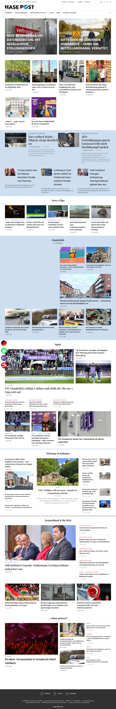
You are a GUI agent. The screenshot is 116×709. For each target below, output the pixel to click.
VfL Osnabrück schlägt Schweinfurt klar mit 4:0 (14, 437)
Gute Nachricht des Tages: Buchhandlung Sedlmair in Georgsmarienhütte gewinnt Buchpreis (97, 88)
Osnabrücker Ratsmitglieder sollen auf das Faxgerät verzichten (98, 266)
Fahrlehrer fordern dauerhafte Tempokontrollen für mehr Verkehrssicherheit (89, 605)
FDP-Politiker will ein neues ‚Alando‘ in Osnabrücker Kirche (57, 492)
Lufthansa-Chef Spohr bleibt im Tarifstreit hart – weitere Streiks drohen (63, 177)
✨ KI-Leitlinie (79, 2)
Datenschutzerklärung (58, 701)
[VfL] (4, 358)
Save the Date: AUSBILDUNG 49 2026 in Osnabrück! (43, 123)
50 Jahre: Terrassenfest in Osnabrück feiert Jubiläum (30, 661)
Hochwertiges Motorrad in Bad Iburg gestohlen (43, 328)
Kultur (51, 13)
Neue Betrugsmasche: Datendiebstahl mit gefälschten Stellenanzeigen (25, 42)
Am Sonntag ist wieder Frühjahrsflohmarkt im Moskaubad (97, 661)
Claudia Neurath (67, 52)
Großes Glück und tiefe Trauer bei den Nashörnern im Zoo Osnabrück (98, 627)
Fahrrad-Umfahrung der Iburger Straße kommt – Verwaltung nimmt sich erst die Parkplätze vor (85, 302)
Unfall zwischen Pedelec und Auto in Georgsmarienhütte (71, 667)
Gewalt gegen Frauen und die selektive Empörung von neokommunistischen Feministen (18, 496)
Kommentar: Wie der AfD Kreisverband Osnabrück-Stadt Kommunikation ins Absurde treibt (89, 505)
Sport (58, 13)
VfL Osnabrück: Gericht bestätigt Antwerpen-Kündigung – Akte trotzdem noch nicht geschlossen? (43, 439)
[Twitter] (107, 2)
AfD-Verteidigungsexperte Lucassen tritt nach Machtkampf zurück (95, 142)
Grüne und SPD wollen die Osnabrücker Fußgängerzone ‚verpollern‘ (87, 477)
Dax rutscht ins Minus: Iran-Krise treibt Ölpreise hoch (93, 552)
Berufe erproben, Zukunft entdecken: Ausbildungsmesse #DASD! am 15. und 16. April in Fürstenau (70, 331)
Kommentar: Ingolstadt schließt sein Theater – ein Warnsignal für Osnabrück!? (18, 506)
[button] (9, 1)
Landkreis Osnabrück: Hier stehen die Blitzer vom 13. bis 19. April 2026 (17, 329)
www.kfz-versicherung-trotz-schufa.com (79, 702)
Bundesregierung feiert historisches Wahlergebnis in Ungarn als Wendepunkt (94, 540)
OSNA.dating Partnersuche (33, 702)
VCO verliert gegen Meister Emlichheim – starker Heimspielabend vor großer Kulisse (72, 267)
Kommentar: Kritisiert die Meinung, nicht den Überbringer (90, 491)
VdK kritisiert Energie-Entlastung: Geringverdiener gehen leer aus (99, 177)
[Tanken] (4, 351)
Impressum (64, 2)
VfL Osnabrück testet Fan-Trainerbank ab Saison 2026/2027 (81, 441)
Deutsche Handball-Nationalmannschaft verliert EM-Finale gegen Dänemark (38, 404)
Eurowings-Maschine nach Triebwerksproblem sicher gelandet (78, 226)
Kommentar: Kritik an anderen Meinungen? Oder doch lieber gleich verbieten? (89, 462)
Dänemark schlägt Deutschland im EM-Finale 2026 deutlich (63, 403)
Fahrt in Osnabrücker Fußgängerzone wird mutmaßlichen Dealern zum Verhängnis (70, 88)
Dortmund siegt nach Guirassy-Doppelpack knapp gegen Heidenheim (15, 404)
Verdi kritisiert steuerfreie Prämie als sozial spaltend (93, 529)
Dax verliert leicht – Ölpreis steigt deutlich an (43, 140)
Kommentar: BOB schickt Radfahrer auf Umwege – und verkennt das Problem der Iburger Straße (18, 463)
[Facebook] (104, 2)
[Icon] (14, 211)
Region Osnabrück (21, 13)
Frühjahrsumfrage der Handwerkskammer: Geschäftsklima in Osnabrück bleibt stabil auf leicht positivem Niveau (72, 642)
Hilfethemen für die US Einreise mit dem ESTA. (54, 702)
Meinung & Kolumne (69, 13)
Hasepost (11, 52)
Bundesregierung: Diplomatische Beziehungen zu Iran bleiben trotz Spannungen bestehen (54, 605)
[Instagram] (110, 2)
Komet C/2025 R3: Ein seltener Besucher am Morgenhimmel (35, 225)
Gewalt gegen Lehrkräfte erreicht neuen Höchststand (56, 225)
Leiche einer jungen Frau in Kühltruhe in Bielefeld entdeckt (14, 225)
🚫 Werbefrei (87, 2)
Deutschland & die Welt (38, 13)
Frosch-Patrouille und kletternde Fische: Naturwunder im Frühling (99, 226)
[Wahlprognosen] (4, 343)
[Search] (110, 13)
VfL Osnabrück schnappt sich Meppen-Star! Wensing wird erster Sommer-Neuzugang (92, 353)
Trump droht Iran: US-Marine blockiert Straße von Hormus (27, 175)
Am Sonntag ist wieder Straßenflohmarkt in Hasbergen (97, 328)
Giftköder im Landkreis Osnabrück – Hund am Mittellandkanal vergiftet (84, 44)
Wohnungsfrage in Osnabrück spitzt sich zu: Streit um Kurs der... (43, 87)
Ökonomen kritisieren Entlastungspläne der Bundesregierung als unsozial (94, 563)
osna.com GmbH (37, 701)
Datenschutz (71, 2)
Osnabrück (8, 13)
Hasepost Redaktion (35, 146)
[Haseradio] (4, 365)
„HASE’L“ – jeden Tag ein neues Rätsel (15, 123)
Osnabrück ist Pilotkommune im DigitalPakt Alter (16, 86)
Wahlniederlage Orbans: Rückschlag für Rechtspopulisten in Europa (20, 604)
